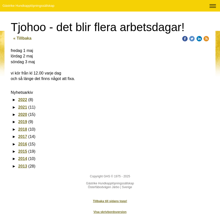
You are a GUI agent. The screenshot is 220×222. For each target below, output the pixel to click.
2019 (22, 122)
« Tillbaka (22, 38)
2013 (22, 166)
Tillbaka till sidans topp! (110, 201)
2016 (22, 144)
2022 (22, 100)
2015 (22, 151)
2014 (22, 159)
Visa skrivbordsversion (110, 212)
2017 (22, 136)
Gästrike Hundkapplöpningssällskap (28, 6)
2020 (22, 114)
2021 (22, 107)
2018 (22, 129)
